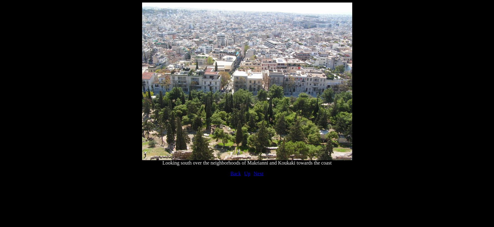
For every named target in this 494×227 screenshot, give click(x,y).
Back (236, 173)
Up (247, 173)
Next (258, 173)
